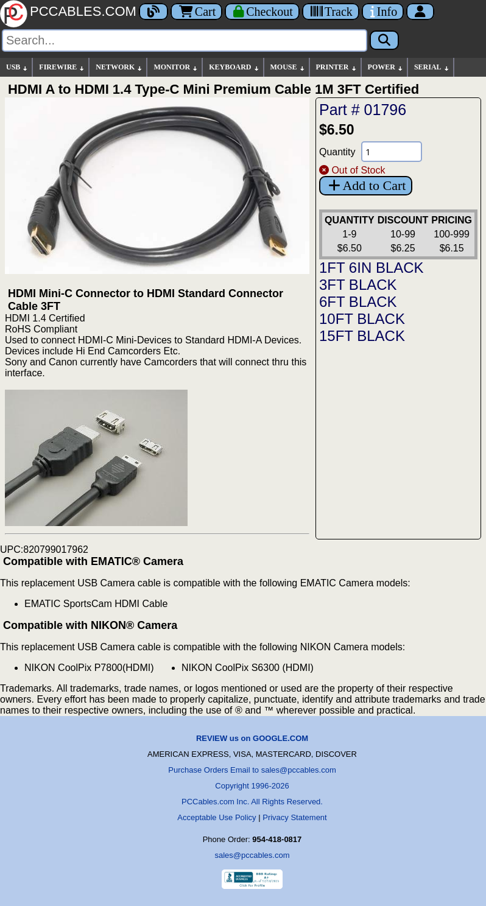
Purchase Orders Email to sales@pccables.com (252, 769)
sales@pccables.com (251, 855)
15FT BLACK (362, 336)
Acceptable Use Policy (216, 817)
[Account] (420, 11)
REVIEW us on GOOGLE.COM (252, 738)
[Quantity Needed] (391, 151)
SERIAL (432, 67)
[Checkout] (262, 11)
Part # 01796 (362, 109)
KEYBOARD (234, 67)
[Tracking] (330, 11)
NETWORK (119, 67)
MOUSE (288, 67)
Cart (196, 11)
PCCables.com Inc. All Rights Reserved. (252, 801)
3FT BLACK (358, 284)
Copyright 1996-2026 (252, 785)
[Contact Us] (383, 11)
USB (17, 67)
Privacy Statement (294, 817)
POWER (386, 67)
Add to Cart (366, 185)
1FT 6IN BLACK (371, 267)
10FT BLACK (362, 319)
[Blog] (153, 11)
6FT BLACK (358, 301)
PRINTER (336, 67)
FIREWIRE (62, 67)
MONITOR (176, 67)
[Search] (184, 40)
